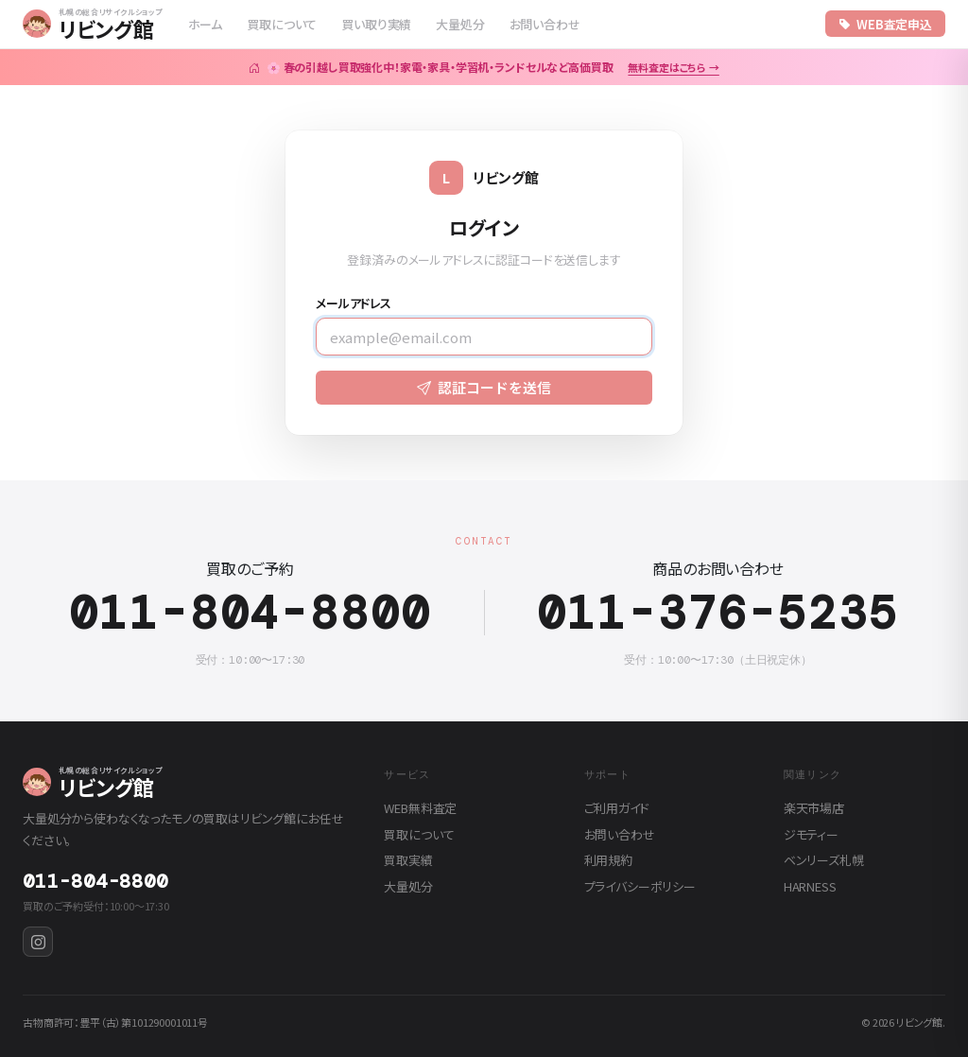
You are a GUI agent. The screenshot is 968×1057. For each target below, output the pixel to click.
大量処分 (460, 24)
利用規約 (608, 860)
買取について (282, 24)
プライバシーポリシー (640, 886)
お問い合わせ (545, 24)
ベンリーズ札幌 (824, 860)
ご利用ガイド (616, 808)
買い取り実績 (376, 24)
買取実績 (408, 860)
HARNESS (810, 886)
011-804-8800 (250, 613)
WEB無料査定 (420, 808)
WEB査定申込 (885, 24)
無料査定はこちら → (673, 67)
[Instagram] (38, 942)
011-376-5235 (718, 613)
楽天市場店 (814, 808)
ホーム (205, 24)
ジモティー (811, 834)
